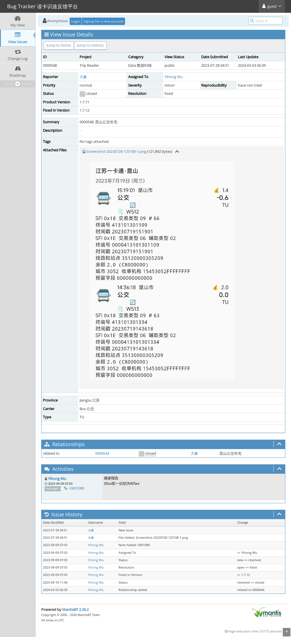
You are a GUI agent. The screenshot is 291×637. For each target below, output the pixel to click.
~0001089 (76, 488)
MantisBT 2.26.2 (75, 609)
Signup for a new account (103, 21)
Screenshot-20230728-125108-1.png (116, 151)
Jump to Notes (59, 45)
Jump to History (90, 45)
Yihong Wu (174, 76)
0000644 (102, 453)
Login (75, 21)
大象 (83, 76)
